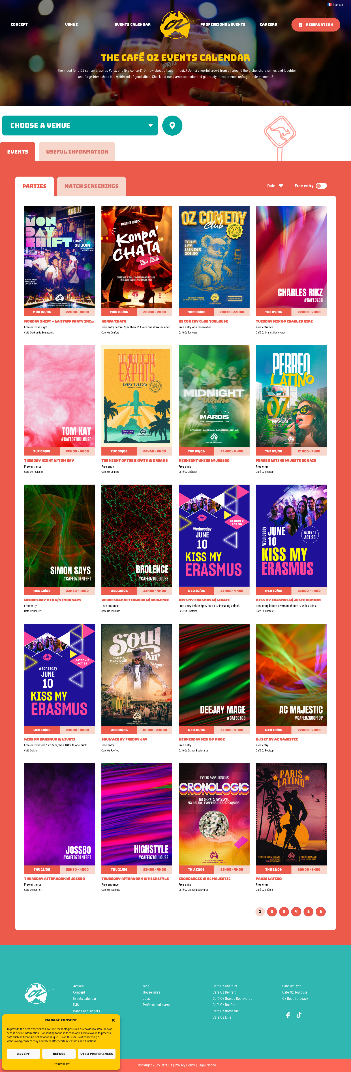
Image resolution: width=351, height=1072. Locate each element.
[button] (113, 1020)
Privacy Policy (185, 1065)
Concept (79, 992)
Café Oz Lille (222, 1017)
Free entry (311, 186)
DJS (76, 1005)
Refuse (59, 1054)
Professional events (222, 24)
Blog (146, 986)
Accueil (78, 986)
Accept (23, 1054)
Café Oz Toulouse (295, 992)
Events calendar (133, 24)
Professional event (156, 1005)
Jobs (146, 998)
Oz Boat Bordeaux (295, 998)
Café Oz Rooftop (224, 1005)
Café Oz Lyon (291, 986)
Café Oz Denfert (224, 992)
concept (19, 24)
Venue (71, 24)
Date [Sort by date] (275, 185)
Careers (268, 24)
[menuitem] (335, 5)
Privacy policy (61, 1064)
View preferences (96, 1054)
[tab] (17, 151)
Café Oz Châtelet (225, 986)
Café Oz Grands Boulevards (232, 998)
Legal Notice (207, 1065)
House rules (151, 992)
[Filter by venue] (80, 125)
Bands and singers (86, 1011)
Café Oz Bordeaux (226, 1011)
